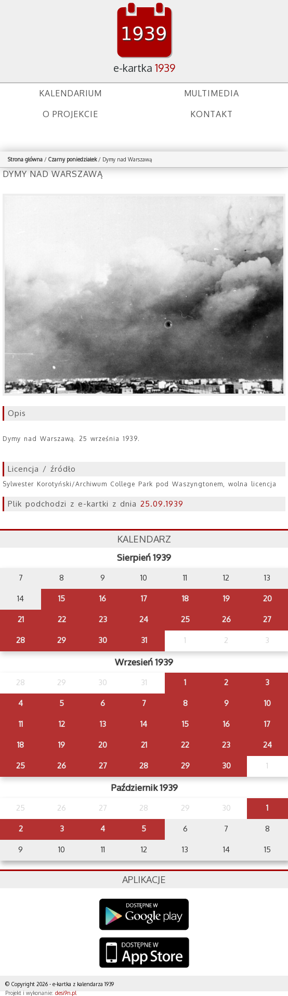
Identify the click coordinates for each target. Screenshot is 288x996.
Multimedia (211, 93)
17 (144, 598)
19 (226, 598)
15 (61, 598)
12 (62, 724)
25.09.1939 (162, 504)
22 (62, 619)
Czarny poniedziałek (72, 159)
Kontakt (211, 114)
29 (61, 640)
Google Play (144, 914)
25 (185, 619)
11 (21, 724)
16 (102, 598)
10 (267, 703)
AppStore (144, 953)
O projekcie (70, 114)
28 (20, 640)
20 (267, 598)
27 (267, 619)
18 (185, 598)
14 (143, 724)
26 (226, 619)
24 (143, 619)
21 (21, 619)
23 (103, 619)
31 (144, 640)
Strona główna (25, 159)
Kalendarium (70, 93)
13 (103, 724)
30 (102, 640)
